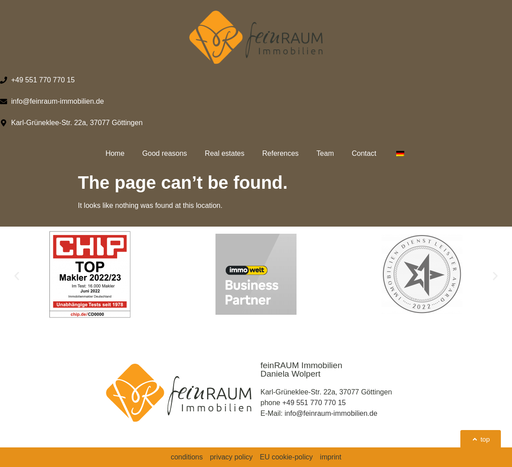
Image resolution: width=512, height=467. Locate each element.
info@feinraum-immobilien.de (330, 413)
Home (115, 153)
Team (325, 153)
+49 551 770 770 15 (314, 402)
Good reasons (164, 153)
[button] (16, 275)
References (280, 153)
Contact (364, 153)
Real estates (224, 153)
